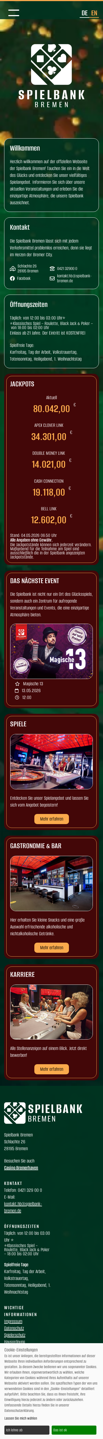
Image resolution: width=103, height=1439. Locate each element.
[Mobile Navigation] (13, 13)
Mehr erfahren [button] (51, 819)
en (94, 13)
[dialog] (51, 1391)
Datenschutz (14, 1328)
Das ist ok (60, 1430)
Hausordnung (14, 1342)
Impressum (13, 1321)
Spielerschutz (14, 1335)
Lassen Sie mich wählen (20, 1418)
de (85, 13)
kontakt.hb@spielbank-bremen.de (74, 278)
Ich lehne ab (14, 1430)
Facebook (23, 278)
